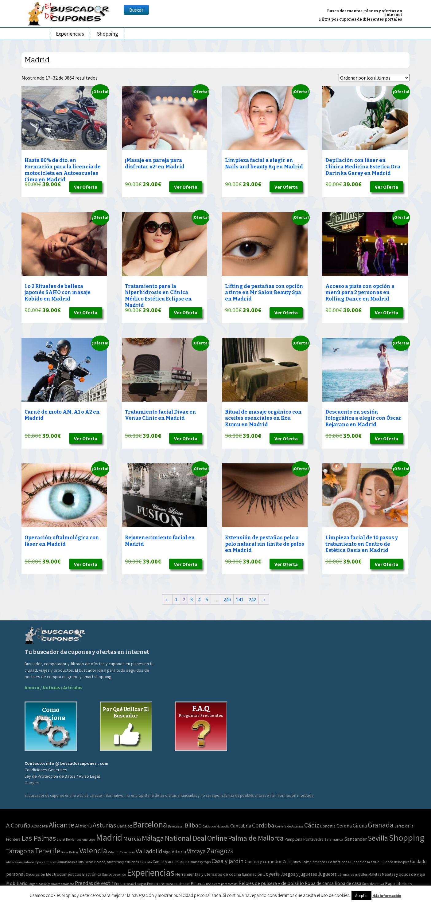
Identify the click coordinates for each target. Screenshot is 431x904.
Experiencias (70, 33)
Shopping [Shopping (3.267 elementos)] (407, 837)
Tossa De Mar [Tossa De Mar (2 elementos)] (69, 852)
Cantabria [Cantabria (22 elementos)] (240, 826)
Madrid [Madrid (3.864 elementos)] (109, 837)
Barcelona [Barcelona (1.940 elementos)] (150, 824)
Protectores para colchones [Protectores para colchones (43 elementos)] (168, 884)
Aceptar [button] (361, 895)
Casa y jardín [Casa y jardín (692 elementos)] (228, 861)
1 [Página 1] (176, 599)
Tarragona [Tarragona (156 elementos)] (20, 851)
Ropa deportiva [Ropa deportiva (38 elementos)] (373, 884)
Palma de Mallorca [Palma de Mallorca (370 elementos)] (256, 838)
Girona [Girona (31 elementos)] (360, 825)
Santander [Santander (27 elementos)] (355, 839)
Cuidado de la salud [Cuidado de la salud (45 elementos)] (363, 861)
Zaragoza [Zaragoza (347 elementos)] (220, 850)
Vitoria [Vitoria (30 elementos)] (179, 851)
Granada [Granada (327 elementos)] (381, 824)
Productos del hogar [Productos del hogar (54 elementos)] (130, 883)
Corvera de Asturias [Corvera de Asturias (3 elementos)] (289, 826)
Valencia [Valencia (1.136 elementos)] (93, 850)
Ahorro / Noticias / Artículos (53, 687)
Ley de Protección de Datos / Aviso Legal (62, 776)
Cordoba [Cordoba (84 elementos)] (263, 825)
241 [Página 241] (239, 599)
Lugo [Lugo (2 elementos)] (91, 840)
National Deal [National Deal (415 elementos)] (185, 838)
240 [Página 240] (227, 599)
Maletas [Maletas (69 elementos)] (374, 874)
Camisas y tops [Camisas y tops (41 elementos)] (199, 862)
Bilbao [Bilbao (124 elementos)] (193, 825)
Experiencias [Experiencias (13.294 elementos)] (150, 872)
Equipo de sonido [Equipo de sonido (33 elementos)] (114, 874)
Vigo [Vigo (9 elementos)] (167, 852)
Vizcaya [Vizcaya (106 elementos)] (196, 851)
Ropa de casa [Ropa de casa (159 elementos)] (348, 883)
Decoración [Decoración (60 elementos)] (35, 874)
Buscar (136, 10)
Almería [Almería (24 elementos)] (83, 826)
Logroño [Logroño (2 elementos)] (82, 840)
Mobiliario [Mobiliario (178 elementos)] (17, 883)
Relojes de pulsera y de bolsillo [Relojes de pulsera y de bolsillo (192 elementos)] (271, 883)
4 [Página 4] (199, 599)
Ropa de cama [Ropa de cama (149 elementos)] (319, 883)
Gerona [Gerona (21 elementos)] (344, 826)
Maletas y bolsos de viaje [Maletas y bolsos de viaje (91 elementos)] (403, 874)
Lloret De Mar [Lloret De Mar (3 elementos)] (66, 839)
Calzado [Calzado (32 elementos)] (146, 862)
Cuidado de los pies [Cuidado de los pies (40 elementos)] (394, 862)
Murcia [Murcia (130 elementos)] (132, 839)
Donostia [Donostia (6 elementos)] (328, 826)
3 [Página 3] (191, 599)
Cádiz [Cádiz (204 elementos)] (311, 825)
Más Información (386, 895)
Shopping (107, 33)
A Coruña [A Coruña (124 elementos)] (18, 825)
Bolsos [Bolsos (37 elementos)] (88, 862)
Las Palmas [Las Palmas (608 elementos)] (38, 838)
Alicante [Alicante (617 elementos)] (61, 825)
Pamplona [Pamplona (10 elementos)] (293, 839)
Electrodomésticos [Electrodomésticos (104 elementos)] (63, 874)
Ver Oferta (85, 187)
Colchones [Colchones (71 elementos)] (292, 861)
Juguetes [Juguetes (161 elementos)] (327, 874)
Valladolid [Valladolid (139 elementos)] (149, 851)
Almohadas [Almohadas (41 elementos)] (66, 862)
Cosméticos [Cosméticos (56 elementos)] (337, 861)
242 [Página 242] (252, 599)
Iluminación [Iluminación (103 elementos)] (252, 874)
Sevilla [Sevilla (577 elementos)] (378, 838)
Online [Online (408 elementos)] (217, 838)
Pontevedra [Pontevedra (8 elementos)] (313, 839)
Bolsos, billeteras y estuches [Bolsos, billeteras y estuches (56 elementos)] (116, 861)
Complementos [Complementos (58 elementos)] (314, 861)
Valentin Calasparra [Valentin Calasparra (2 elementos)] (121, 852)
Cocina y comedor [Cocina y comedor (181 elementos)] (263, 861)
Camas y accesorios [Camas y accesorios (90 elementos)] (170, 861)
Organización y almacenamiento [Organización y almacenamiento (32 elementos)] (51, 884)
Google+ (32, 782)
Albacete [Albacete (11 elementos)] (39, 826)
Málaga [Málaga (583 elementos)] (153, 838)
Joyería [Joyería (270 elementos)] (271, 874)
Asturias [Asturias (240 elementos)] (104, 825)
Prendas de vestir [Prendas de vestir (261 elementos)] (94, 883)
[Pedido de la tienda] (374, 77)
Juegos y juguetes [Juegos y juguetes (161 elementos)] (299, 874)
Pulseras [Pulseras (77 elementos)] (198, 883)
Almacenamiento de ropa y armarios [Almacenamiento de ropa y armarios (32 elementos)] (31, 862)
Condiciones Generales (46, 769)
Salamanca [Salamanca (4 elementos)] (333, 839)
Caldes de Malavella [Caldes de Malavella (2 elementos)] (216, 826)
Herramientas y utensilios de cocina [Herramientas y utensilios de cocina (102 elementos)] (208, 874)
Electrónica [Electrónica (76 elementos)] (91, 874)
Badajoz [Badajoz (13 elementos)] (124, 826)
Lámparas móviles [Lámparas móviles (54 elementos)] (352, 874)
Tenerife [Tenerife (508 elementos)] (47, 850)
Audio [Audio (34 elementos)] (79, 862)
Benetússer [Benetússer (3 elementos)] (176, 826)
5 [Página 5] (207, 599)
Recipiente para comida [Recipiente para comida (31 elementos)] (222, 884)
